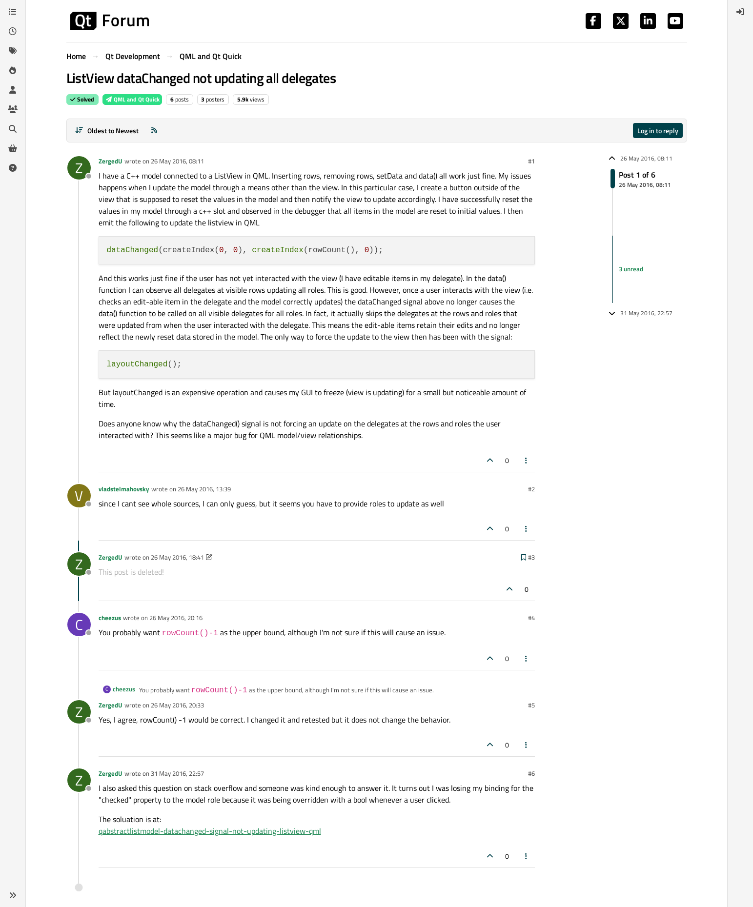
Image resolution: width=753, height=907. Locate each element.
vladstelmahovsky (124, 489)
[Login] (740, 12)
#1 (531, 161)
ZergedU (110, 161)
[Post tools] (526, 460)
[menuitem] (740, 12)
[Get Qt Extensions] (12, 148)
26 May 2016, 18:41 (177, 557)
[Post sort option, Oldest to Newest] (107, 130)
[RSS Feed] (154, 130)
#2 (531, 489)
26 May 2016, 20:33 (177, 705)
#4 (531, 618)
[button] (12, 895)
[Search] (12, 129)
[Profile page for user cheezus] (79, 624)
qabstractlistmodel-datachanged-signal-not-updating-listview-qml (210, 831)
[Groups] (12, 109)
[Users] (12, 90)
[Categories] (12, 12)
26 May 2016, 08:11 (177, 161)
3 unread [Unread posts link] (631, 269)
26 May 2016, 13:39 (204, 489)
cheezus (110, 618)
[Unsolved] (12, 168)
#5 (531, 705)
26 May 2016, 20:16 (176, 618)
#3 (531, 557)
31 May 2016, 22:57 (177, 773)
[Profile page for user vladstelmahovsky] (79, 495)
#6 (531, 773)
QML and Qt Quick (132, 99)
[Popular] (12, 70)
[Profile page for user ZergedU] (79, 168)
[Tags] (12, 51)
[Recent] (12, 31)
